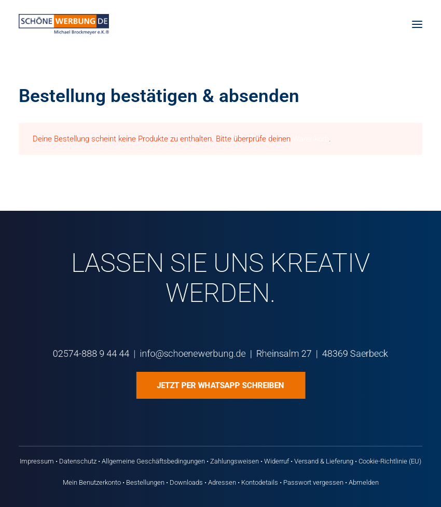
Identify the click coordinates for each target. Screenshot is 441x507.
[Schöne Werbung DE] (64, 24)
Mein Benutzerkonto (92, 482)
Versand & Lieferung (323, 461)
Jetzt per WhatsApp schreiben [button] (220, 385)
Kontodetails (259, 482)
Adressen (222, 482)
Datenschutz (78, 461)
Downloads (186, 482)
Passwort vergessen (313, 482)
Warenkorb (311, 138)
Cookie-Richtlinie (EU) (390, 461)
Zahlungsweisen (234, 461)
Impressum (37, 461)
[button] (417, 24)
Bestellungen (145, 482)
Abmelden (364, 482)
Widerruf (276, 461)
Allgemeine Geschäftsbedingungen (153, 461)
